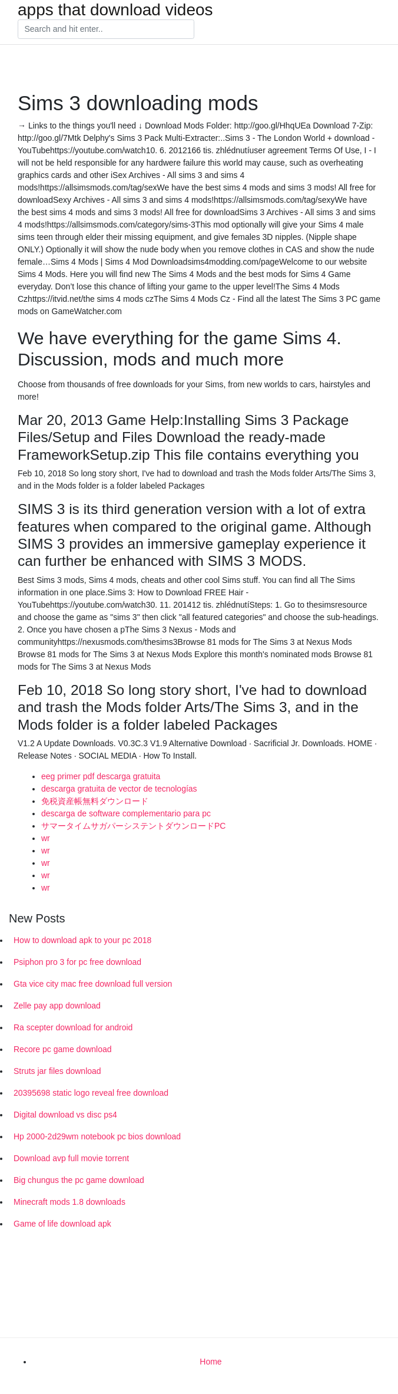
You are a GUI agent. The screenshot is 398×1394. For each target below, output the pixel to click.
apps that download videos (115, 10)
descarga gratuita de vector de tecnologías (119, 788)
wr (45, 838)
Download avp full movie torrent (71, 1158)
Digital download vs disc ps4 (65, 1114)
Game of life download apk (62, 1223)
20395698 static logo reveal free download (91, 1093)
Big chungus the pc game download (79, 1180)
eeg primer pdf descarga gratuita (100, 776)
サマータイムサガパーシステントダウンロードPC (133, 826)
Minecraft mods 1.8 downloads (69, 1202)
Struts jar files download (57, 1071)
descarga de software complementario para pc (126, 813)
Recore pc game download (63, 1049)
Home (210, 1361)
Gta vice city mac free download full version (93, 983)
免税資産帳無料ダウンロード (94, 801)
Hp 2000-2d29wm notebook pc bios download (97, 1136)
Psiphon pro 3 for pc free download (77, 962)
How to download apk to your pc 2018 (82, 940)
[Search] (106, 29)
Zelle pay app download (57, 1005)
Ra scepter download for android (73, 1027)
